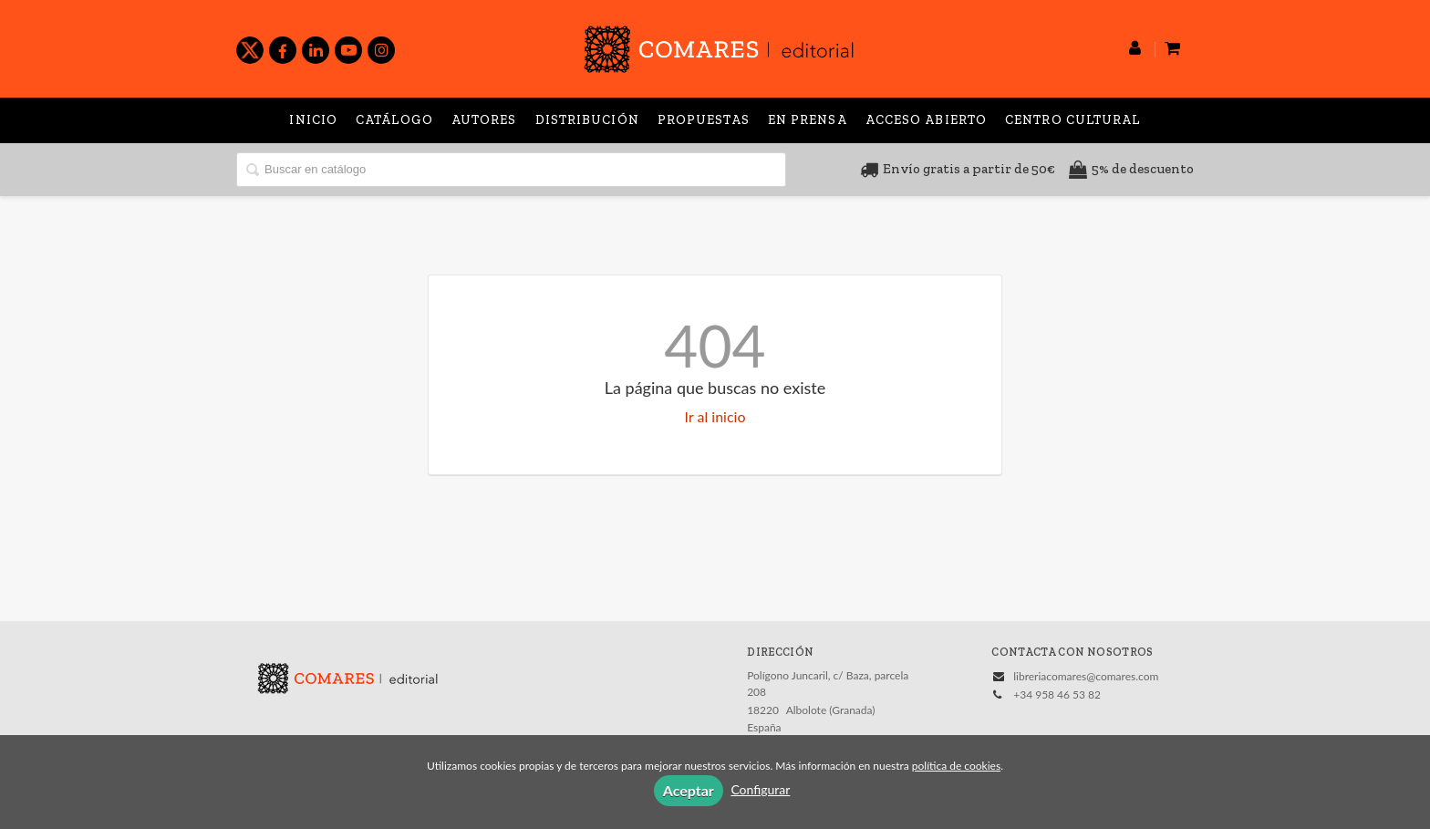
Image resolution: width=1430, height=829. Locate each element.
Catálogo (394, 120)
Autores (484, 120)
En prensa (807, 120)
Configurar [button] (760, 789)
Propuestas (704, 120)
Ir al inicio (715, 416)
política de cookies (956, 765)
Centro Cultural (1073, 120)
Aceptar (688, 790)
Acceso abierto (926, 120)
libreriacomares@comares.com (1085, 676)
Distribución (587, 120)
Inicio (313, 120)
